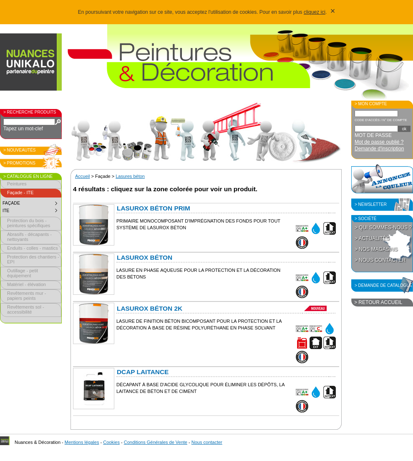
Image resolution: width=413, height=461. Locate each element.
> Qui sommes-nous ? (383, 227)
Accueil (82, 176)
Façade (32, 204)
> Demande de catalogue (383, 285)
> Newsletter (371, 204)
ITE (32, 211)
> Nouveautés (19, 150)
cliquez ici (314, 12)
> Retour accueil (378, 302)
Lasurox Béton (144, 257)
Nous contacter (206, 442)
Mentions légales (82, 442)
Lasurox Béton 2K (149, 308)
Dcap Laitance (143, 371)
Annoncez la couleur (382, 178)
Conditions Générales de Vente (155, 442)
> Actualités (372, 238)
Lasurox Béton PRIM (153, 208)
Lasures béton (130, 176)
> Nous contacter (380, 260)
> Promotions (19, 163)
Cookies (111, 442)
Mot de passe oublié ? (379, 142)
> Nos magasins (376, 249)
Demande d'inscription (379, 149)
